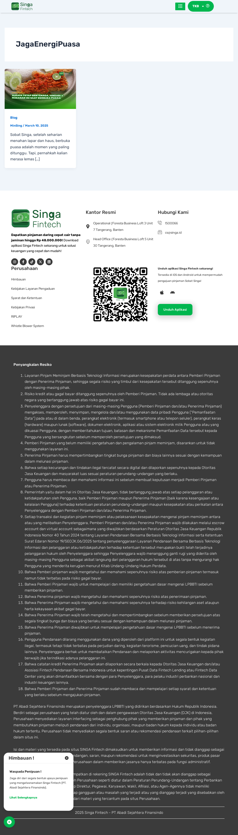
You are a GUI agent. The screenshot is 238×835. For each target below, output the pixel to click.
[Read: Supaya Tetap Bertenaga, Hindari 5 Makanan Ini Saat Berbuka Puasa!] (40, 89)
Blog (13, 118)
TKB (198, 6)
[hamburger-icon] (180, 6)
